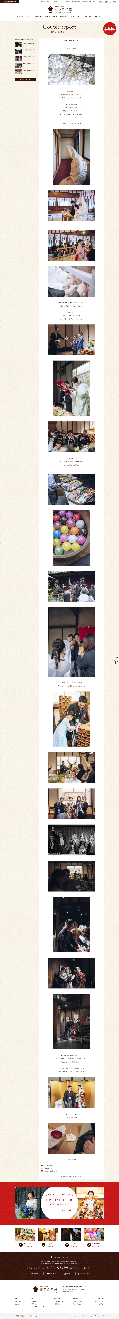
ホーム (17, 1298)
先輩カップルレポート (78, 1301)
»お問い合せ (107, 2)
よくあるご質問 (99, 1298)
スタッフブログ (99, 1304)
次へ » (82, 1176)
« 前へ (61, 1176)
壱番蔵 (57, 1304)
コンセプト (18, 1304)
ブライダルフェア (77, 1304)
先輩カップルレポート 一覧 (71, 1176)
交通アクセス (99, 1301)
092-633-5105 (68, 1)
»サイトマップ (33, 1316)
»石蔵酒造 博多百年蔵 (66, 1292)
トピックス (18, 1301)
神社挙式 (35, 1301)
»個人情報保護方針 (20, 1316)
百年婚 (34, 1304)
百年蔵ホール (59, 1301)
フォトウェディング (38, 1306)
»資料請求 (115, 2)
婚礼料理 (75, 1298)
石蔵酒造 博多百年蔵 (9, 2)
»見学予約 (100, 2)
